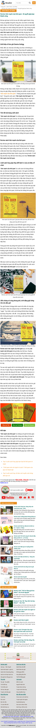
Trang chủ (3, 6)
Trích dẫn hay (4, 684)
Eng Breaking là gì (20, 702)
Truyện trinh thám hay (21, 689)
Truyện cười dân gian (6, 692)
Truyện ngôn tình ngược (22, 699)
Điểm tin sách (19, 682)
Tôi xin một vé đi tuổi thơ (22, 697)
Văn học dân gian (5, 689)
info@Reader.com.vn (7, 717)
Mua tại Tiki (6, 425)
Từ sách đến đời (4, 704)
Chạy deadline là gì (20, 692)
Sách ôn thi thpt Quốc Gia (7, 674)
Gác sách (3, 699)
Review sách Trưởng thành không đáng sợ (24, 516)
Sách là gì (18, 707)
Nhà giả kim (3, 677)
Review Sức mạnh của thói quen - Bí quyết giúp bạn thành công (17, 8)
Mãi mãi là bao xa (5, 707)
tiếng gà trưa (9, 677)
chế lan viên (24, 707)
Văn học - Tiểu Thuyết (6, 667)
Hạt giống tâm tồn (21, 674)
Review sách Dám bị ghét (20, 577)
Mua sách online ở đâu (21, 704)
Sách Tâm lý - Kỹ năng (12, 6)
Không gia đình (20, 672)
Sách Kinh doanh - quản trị (7, 669)
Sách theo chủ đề (20, 667)
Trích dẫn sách (4, 687)
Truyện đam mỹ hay (21, 687)
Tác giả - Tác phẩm (5, 682)
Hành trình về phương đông (7, 672)
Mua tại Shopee (29, 425)
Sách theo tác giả (20, 669)
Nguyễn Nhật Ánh (20, 684)
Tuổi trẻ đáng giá (20, 677)
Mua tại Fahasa (17, 425)
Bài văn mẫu (3, 702)
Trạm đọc (3, 697)
